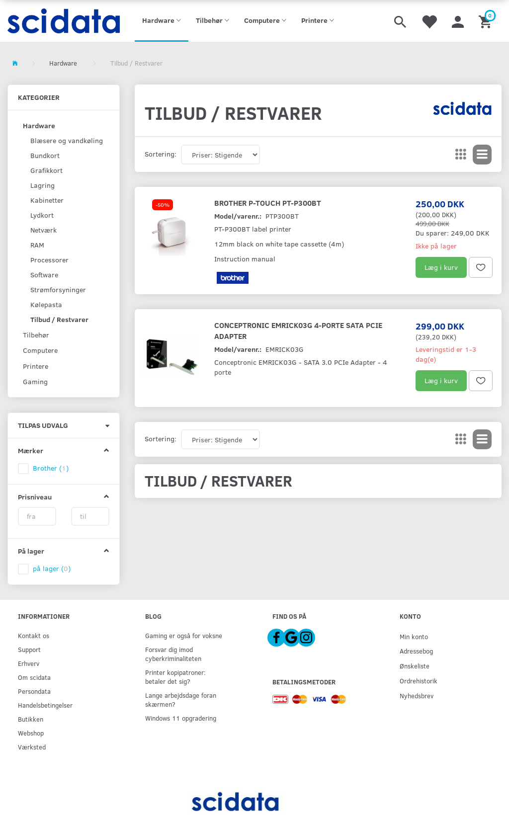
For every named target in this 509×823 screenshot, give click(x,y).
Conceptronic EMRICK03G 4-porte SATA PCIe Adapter (298, 330)
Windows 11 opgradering (180, 718)
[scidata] (63, 21)
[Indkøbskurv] (486, 21)
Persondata (34, 691)
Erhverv (28, 663)
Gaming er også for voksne (183, 635)
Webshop (31, 733)
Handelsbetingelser (45, 705)
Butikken (30, 719)
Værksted (32, 746)
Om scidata (34, 677)
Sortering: (160, 154)
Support (29, 649)
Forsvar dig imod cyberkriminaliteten (173, 653)
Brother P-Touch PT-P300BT (267, 202)
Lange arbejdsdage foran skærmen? (180, 699)
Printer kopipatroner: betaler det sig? (175, 676)
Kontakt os (33, 635)
